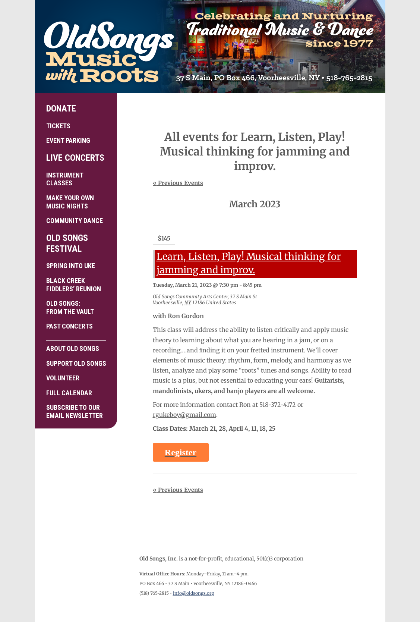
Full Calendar (69, 393)
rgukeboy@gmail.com (184, 414)
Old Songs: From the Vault (70, 307)
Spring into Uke (70, 266)
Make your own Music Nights (70, 202)
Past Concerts (69, 326)
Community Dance (74, 220)
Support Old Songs (76, 363)
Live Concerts (75, 158)
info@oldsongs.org (193, 593)
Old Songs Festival (67, 243)
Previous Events (178, 182)
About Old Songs (76, 346)
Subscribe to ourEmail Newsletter (74, 411)
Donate (61, 108)
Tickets (58, 126)
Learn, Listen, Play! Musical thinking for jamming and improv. (249, 263)
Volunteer (62, 378)
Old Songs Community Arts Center (190, 296)
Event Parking (68, 140)
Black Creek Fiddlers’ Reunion (73, 285)
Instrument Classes (64, 179)
